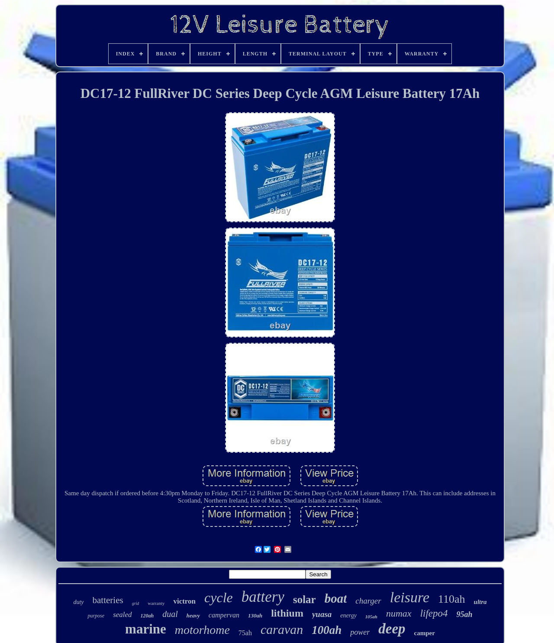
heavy (193, 615)
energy (348, 615)
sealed (122, 615)
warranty (156, 603)
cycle (218, 597)
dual (170, 614)
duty (78, 602)
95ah (465, 614)
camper (424, 633)
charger (368, 600)
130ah (255, 615)
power (360, 632)
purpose (95, 616)
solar (304, 599)
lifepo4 (434, 613)
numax (399, 613)
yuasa (322, 614)
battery (263, 596)
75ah (245, 633)
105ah (371, 616)
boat (336, 598)
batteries (108, 600)
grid (135, 603)
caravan (282, 629)
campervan (224, 615)
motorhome (202, 630)
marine (145, 629)
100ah (326, 630)
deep (391, 629)
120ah (147, 616)
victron (184, 601)
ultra (480, 601)
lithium (287, 613)
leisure (409, 597)
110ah (451, 599)
